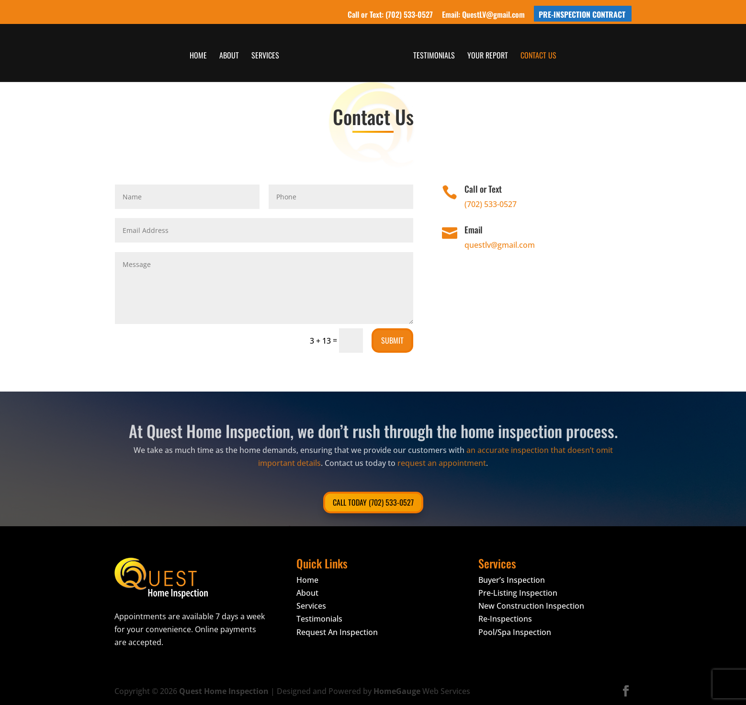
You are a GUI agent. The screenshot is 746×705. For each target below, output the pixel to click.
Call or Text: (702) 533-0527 (390, 15)
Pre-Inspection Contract (582, 15)
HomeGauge (396, 691)
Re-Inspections (505, 618)
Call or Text (483, 189)
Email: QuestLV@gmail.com (483, 15)
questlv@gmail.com (499, 245)
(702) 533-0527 (490, 204)
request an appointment (441, 455)
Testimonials (433, 55)
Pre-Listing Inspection (517, 593)
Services (266, 55)
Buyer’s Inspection (511, 580)
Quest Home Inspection (224, 691)
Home (199, 55)
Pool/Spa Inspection (514, 632)
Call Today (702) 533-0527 (373, 502)
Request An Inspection (337, 632)
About (230, 55)
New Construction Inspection (531, 606)
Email (473, 229)
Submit (392, 340)
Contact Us (537, 55)
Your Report (486, 55)
